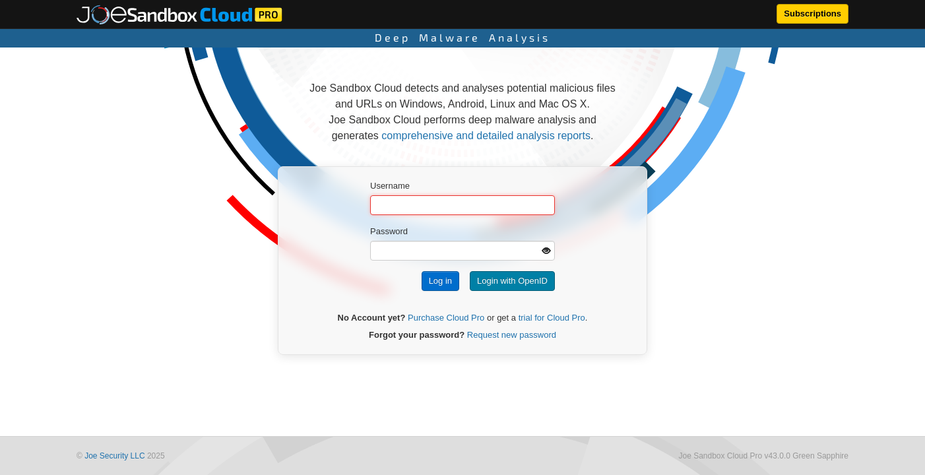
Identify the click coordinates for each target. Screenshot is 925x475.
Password (389, 231)
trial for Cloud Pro (552, 318)
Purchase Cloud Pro (446, 318)
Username (390, 186)
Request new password (511, 335)
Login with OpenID (512, 281)
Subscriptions (812, 13)
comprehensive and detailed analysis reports (485, 135)
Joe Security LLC (114, 455)
